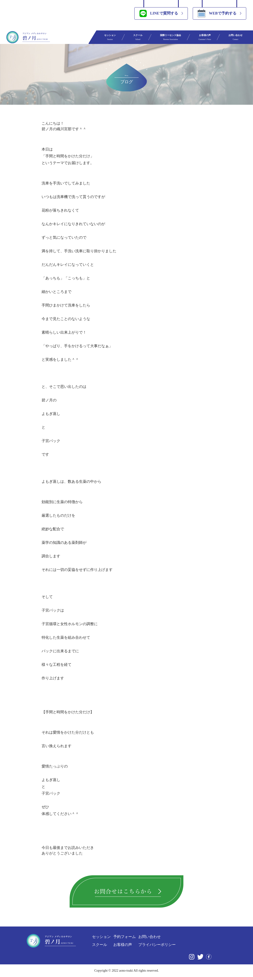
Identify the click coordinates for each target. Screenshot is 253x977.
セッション (110, 37)
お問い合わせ (235, 37)
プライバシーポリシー (157, 945)
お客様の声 (205, 37)
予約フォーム (124, 937)
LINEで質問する (158, 13)
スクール (138, 37)
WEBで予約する (217, 13)
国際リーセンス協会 (170, 37)
